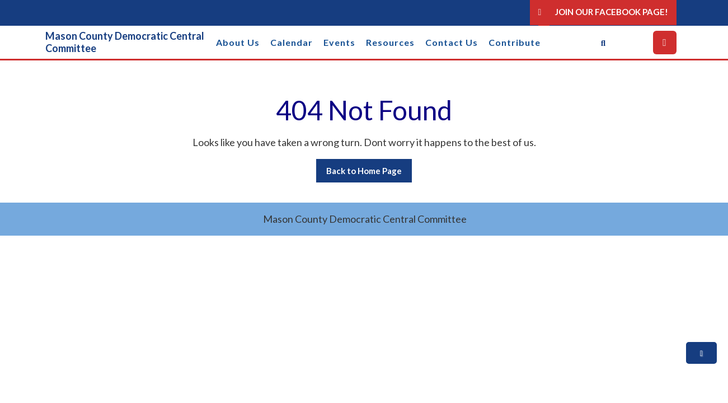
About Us (238, 42)
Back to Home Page (369, 173)
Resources (390, 42)
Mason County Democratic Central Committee (124, 42)
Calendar (291, 42)
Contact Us (451, 42)
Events (339, 42)
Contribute (515, 42)
